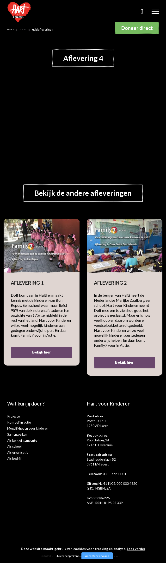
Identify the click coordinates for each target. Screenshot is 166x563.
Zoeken (142, 13)
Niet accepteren (67, 556)
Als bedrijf (14, 458)
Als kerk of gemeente (22, 440)
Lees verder (136, 549)
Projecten (14, 416)
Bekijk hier (41, 352)
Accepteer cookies (97, 556)
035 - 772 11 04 (114, 474)
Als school (14, 446)
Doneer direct (137, 28)
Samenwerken (17, 434)
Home (10, 29)
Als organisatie (17, 452)
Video (23, 29)
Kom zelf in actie (19, 422)
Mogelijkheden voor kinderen (27, 428)
